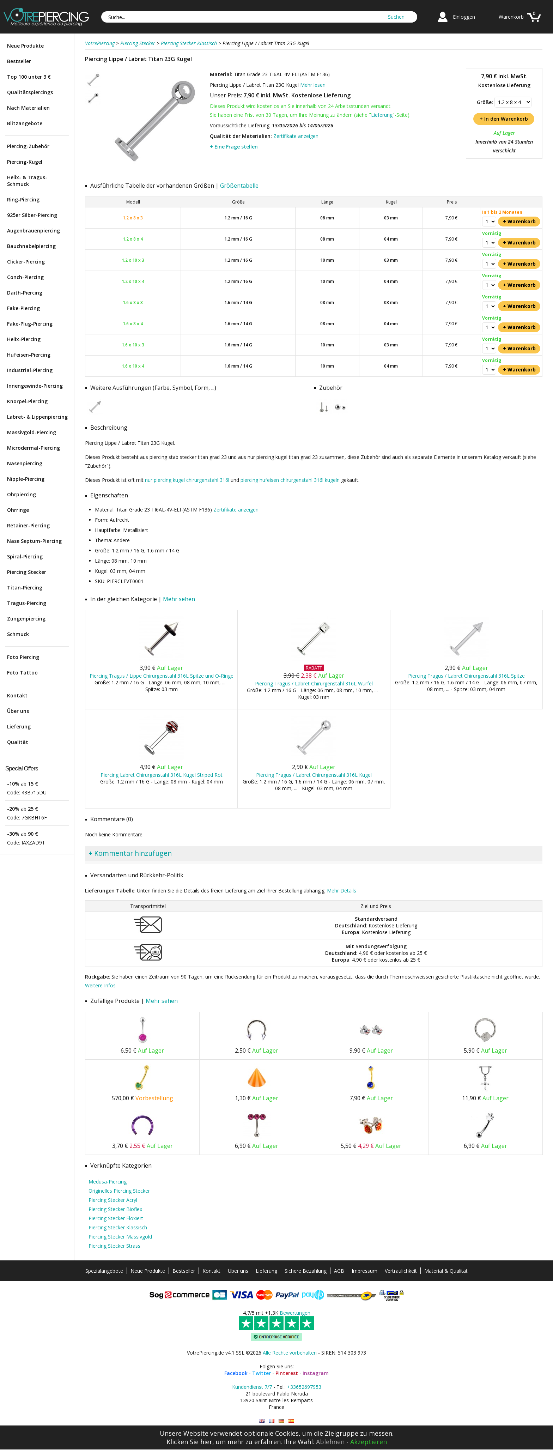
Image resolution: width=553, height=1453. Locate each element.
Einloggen (464, 16)
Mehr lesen (313, 84)
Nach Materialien (28, 107)
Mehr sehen (179, 599)
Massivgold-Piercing (31, 432)
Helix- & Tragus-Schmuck (27, 180)
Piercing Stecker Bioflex (115, 1209)
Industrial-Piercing (30, 370)
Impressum (364, 1270)
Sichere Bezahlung (306, 1270)
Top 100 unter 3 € (29, 76)
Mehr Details (341, 890)
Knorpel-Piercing (27, 401)
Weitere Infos (100, 985)
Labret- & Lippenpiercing (37, 416)
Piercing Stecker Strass (114, 1245)
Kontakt (17, 695)
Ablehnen (330, 1441)
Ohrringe (18, 510)
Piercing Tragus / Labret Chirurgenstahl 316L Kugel (314, 774)
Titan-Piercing (24, 587)
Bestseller (19, 61)
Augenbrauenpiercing (33, 230)
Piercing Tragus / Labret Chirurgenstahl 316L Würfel (314, 683)
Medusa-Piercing (108, 1181)
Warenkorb (511, 16)
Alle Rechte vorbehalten (290, 1352)
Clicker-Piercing (26, 261)
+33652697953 (304, 1387)
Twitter (261, 1373)
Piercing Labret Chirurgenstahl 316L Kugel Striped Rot (162, 774)
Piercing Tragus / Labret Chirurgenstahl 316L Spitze (466, 675)
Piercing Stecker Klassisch (118, 1227)
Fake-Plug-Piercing (30, 323)
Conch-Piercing (25, 277)
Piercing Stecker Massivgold (120, 1236)
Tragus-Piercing (26, 603)
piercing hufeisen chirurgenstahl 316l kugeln (290, 480)
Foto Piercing (23, 657)
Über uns (18, 711)
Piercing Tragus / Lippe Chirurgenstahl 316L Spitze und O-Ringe (161, 675)
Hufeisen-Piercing (28, 354)
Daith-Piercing (24, 292)
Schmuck (18, 634)
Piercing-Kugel (24, 161)
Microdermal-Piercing (33, 447)
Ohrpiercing (21, 494)
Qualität (17, 742)
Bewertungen (295, 1312)
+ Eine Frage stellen (234, 146)
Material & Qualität (446, 1270)
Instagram (316, 1373)
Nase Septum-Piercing (34, 541)
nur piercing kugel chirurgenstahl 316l (187, 480)
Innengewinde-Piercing (35, 385)
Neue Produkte (25, 45)
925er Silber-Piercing (32, 215)
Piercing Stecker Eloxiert (116, 1218)
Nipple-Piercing (25, 479)
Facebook (236, 1373)
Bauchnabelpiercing (31, 246)
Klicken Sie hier (189, 1441)
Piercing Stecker (26, 572)
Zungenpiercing (26, 618)
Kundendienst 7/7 (252, 1387)
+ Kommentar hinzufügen (130, 853)
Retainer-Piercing (28, 525)
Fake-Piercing (23, 308)
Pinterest (286, 1373)
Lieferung (19, 726)
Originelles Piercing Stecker (119, 1190)
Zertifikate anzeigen (295, 136)
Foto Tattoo (22, 672)
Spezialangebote (104, 1270)
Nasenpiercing (24, 463)
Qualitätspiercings (30, 92)
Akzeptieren (368, 1441)
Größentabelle (239, 185)
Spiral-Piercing (25, 556)
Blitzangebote (24, 123)
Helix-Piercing (24, 339)
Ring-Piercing (23, 199)
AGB (339, 1270)
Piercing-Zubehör (28, 146)
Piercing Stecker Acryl (113, 1200)
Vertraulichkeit (401, 1270)
